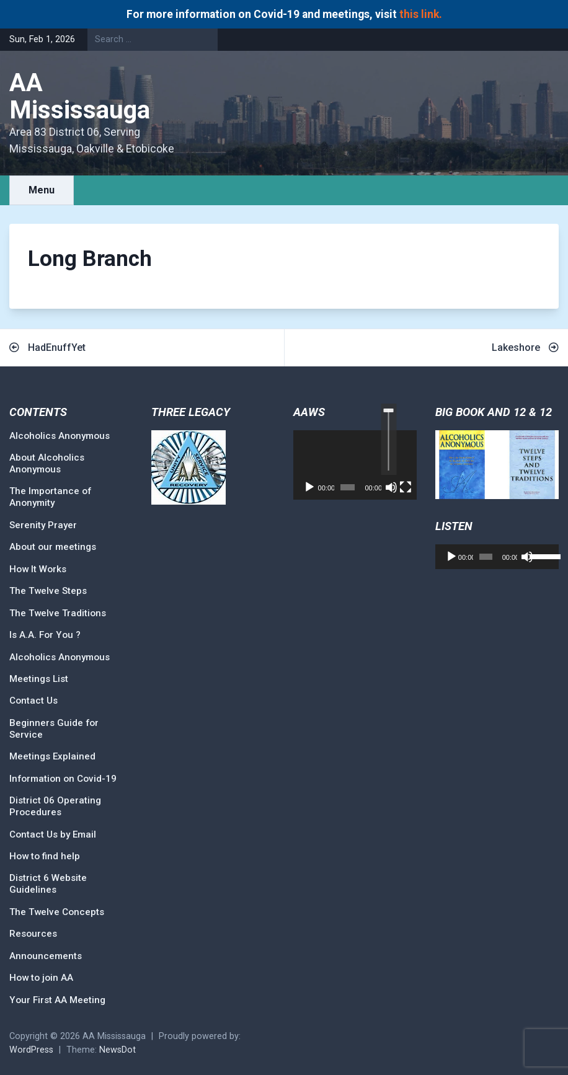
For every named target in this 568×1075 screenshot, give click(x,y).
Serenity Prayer (43, 525)
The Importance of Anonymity (50, 496)
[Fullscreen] (405, 487)
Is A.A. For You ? (45, 634)
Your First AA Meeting (57, 1000)
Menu (42, 190)
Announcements (45, 956)
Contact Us (33, 700)
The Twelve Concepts (56, 912)
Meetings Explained (52, 756)
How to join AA (41, 977)
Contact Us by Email (52, 834)
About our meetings (52, 546)
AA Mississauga (79, 96)
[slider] (388, 439)
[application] (355, 465)
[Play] (309, 487)
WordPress (31, 1050)
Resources (33, 933)
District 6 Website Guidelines (48, 883)
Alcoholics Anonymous (59, 435)
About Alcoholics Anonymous (46, 463)
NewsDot (117, 1050)
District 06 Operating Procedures (55, 806)
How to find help (44, 856)
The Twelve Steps (48, 590)
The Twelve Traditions (57, 613)
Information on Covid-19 (63, 778)
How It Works (37, 569)
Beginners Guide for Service (54, 728)
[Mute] (391, 487)
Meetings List (38, 678)
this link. (420, 14)
